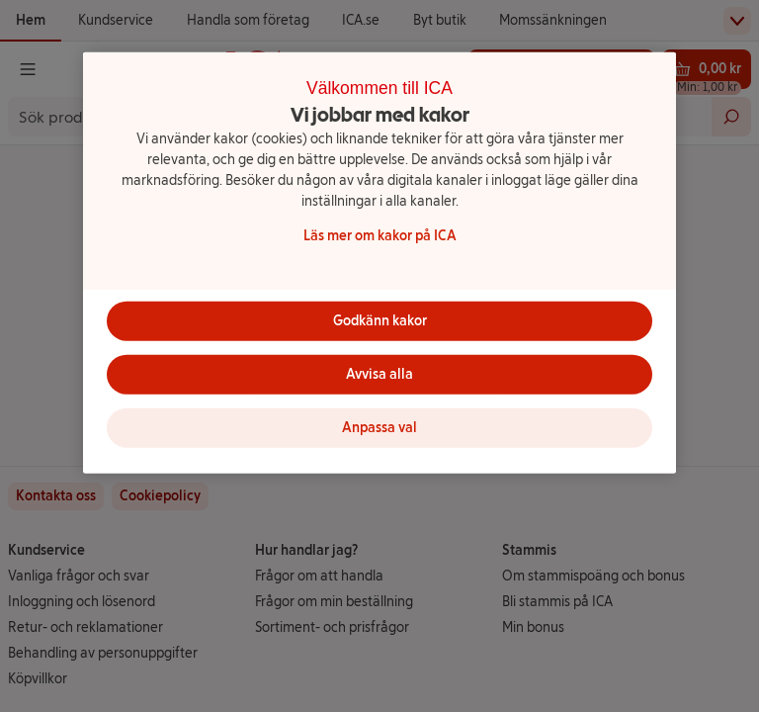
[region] (379, 263)
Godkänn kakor (380, 320)
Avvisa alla (379, 374)
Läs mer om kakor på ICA (380, 234)
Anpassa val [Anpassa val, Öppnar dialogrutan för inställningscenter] (379, 427)
